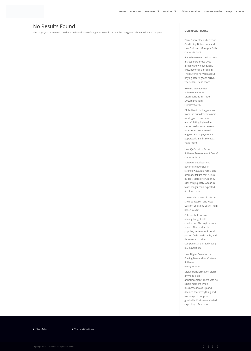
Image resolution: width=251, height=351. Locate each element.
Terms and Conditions (84, 329)
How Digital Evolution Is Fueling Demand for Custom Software (200, 258)
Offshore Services (190, 11)
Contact (241, 11)
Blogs (229, 11)
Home (122, 11)
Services (167, 11)
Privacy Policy (41, 329)
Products (150, 11)
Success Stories (213, 11)
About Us (135, 11)
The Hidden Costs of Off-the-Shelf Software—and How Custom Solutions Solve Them (201, 201)
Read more (204, 82)
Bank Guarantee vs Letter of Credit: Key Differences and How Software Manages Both (201, 44)
